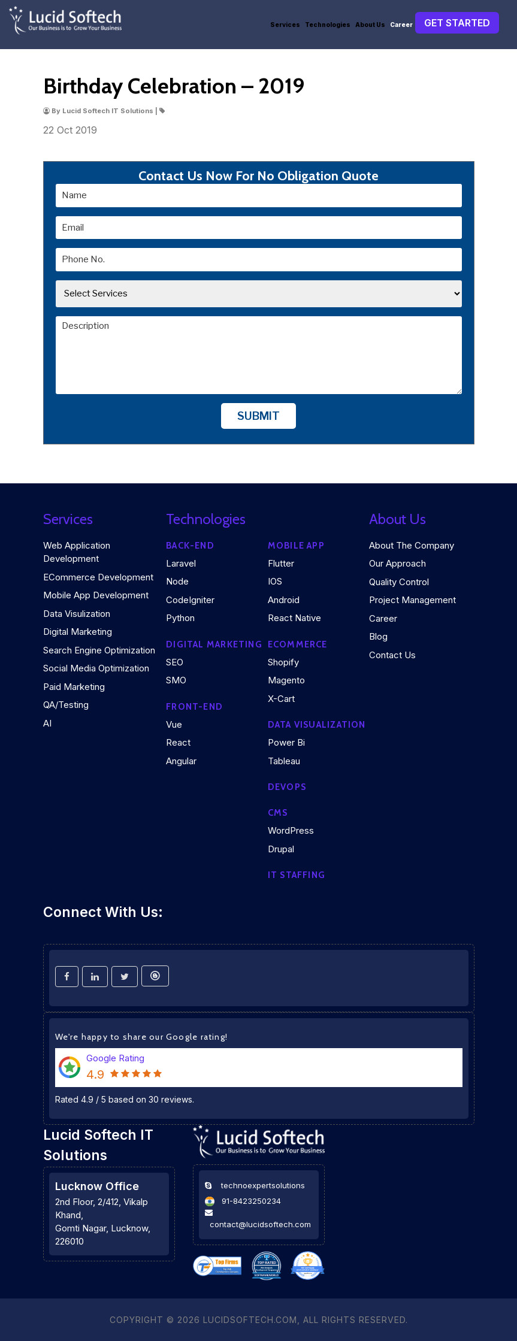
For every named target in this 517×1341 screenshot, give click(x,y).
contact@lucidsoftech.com (260, 1224)
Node (177, 581)
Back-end (190, 545)
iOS (275, 581)
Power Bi (286, 742)
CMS (278, 812)
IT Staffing (296, 875)
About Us (370, 24)
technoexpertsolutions (263, 1185)
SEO (174, 662)
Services (285, 24)
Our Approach (397, 563)
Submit (258, 416)
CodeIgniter (190, 600)
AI (47, 723)
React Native (294, 617)
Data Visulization (76, 613)
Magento (286, 680)
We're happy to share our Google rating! (141, 1036)
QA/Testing (66, 704)
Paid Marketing (74, 686)
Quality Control (399, 582)
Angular (181, 761)
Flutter (281, 563)
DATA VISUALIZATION (317, 724)
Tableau (284, 761)
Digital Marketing (77, 631)
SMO (176, 680)
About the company (411, 545)
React (178, 742)
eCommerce (298, 644)
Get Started (457, 23)
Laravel (181, 563)
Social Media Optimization (96, 668)
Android (284, 600)
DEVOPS (287, 787)
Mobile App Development (96, 595)
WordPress (291, 830)
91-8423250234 (251, 1201)
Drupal (281, 849)
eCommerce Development (98, 577)
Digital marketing (214, 644)
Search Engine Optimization (99, 650)
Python (180, 617)
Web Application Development (76, 552)
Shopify (283, 662)
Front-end (194, 706)
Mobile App (296, 545)
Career (401, 24)
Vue (174, 724)
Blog (378, 636)
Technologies (327, 24)
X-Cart (281, 698)
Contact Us (392, 655)
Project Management (412, 600)
